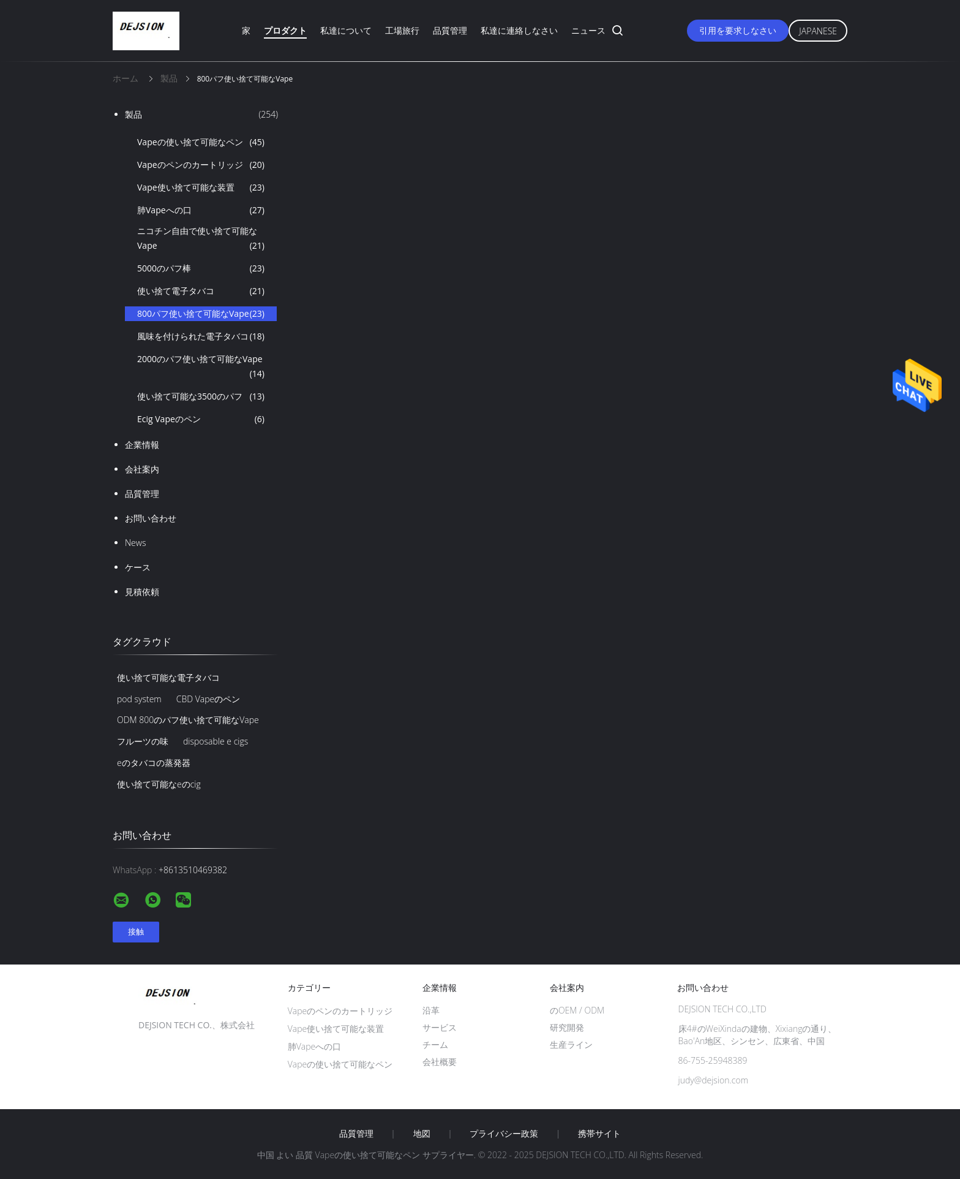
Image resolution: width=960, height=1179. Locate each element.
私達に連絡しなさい (519, 30)
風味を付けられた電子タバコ (200, 336)
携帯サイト (599, 1133)
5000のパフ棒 (200, 268)
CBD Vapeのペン (208, 699)
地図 (421, 1133)
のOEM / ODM (577, 1010)
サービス (439, 1027)
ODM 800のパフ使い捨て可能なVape (188, 720)
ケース (138, 567)
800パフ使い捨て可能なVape (200, 313)
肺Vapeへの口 (200, 210)
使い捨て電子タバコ (200, 291)
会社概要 (439, 1061)
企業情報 (142, 444)
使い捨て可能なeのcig (159, 784)
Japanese (818, 31)
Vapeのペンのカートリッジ (200, 164)
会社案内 (142, 469)
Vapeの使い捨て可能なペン (200, 142)
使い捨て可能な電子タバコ (168, 677)
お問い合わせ (150, 518)
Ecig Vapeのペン (200, 419)
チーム (435, 1044)
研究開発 (567, 1027)
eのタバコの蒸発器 (153, 762)
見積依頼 (142, 591)
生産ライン (571, 1044)
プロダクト (285, 30)
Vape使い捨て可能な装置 (200, 187)
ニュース (588, 30)
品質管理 (450, 30)
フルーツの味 (142, 741)
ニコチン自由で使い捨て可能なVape (200, 239)
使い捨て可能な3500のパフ (200, 396)
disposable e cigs (215, 741)
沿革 (431, 1010)
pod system (139, 699)
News (135, 542)
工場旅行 (402, 30)
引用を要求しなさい (737, 30)
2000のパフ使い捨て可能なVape (200, 367)
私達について (346, 30)
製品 (201, 114)
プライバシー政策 (504, 1133)
